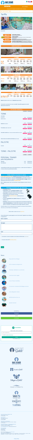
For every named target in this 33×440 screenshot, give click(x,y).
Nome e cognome (4, 218)
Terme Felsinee (3, 417)
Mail (16, 315)
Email (2, 231)
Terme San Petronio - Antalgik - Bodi (6, 414)
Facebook (16, 313)
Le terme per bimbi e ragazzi (14, 275)
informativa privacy (13, 239)
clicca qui (18, 338)
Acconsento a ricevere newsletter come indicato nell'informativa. (14, 236)
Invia (2, 247)
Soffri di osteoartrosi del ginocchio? (15, 264)
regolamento (22, 211)
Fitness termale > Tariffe (6, 11)
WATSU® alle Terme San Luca (14, 297)
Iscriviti (16, 337)
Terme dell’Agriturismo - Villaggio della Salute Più (8, 424)
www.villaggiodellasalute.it (4, 426)
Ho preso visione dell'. (8, 239)
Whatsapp (16, 318)
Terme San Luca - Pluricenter (5, 421)
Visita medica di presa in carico (7, 176)
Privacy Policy (16, 438)
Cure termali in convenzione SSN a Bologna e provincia (18, 286)
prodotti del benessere (13, 195)
